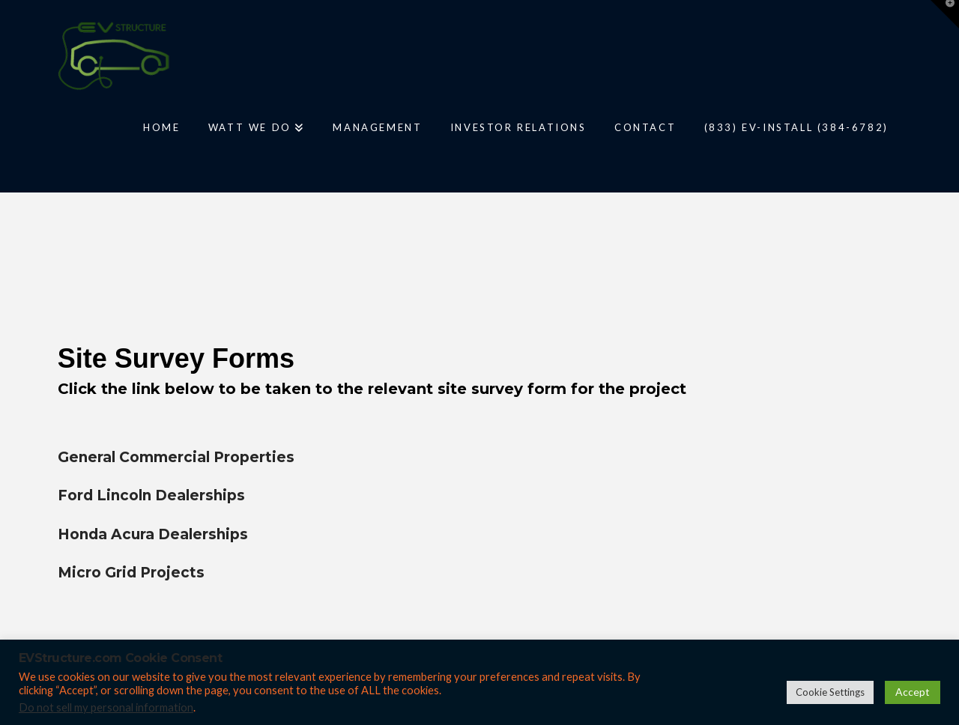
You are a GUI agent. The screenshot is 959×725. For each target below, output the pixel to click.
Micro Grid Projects (131, 572)
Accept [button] (912, 691)
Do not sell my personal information (106, 707)
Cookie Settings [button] (830, 692)
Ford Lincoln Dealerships (151, 495)
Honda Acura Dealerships (153, 534)
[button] (945, 14)
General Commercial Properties (176, 457)
